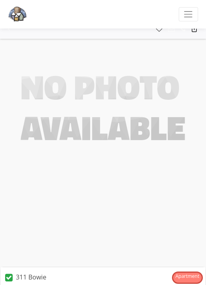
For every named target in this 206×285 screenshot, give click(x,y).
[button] (9, 29)
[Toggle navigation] (188, 14)
